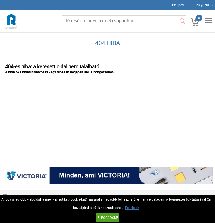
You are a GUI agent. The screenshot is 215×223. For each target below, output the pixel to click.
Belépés (178, 5)
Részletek (132, 207)
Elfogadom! (107, 217)
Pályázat (202, 5)
